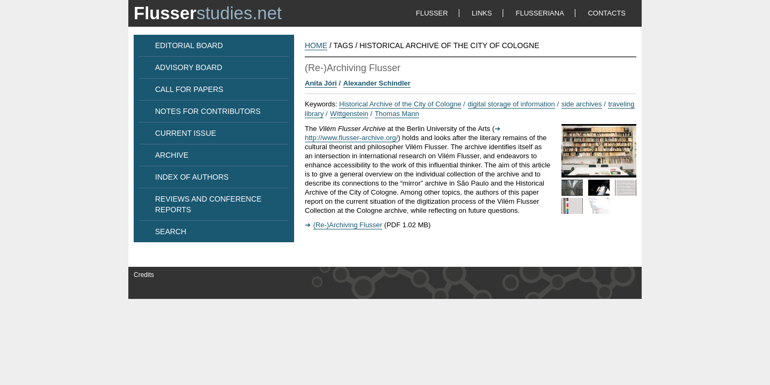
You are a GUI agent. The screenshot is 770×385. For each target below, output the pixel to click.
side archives (581, 104)
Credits (144, 275)
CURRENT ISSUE (185, 133)
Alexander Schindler (377, 83)
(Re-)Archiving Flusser (347, 225)
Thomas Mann (397, 114)
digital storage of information (511, 104)
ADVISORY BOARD (188, 67)
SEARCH (170, 231)
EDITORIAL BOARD (189, 45)
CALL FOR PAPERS (189, 89)
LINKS (482, 13)
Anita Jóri (321, 83)
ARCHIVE (171, 155)
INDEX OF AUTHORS (192, 177)
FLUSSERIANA (540, 13)
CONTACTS (607, 13)
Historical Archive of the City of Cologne (400, 104)
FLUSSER (432, 13)
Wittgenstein (349, 114)
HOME (316, 45)
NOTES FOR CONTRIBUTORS (207, 111)
